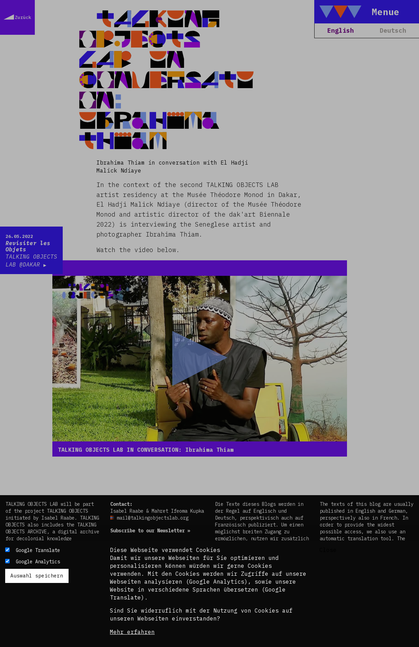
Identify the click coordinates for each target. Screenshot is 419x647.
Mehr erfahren (132, 631)
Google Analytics (38, 562)
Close (328, 550)
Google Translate (38, 550)
